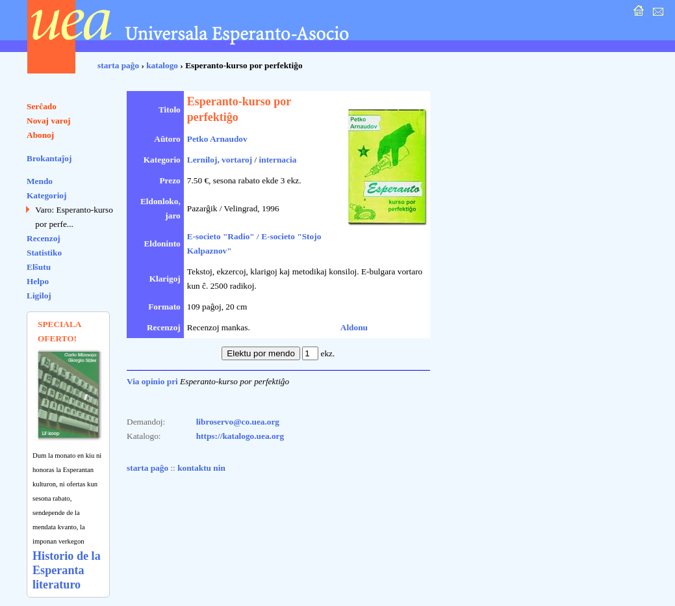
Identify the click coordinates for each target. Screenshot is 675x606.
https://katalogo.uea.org (240, 436)
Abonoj (40, 135)
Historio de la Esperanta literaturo (66, 570)
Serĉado (42, 106)
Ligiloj (39, 295)
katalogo (162, 65)
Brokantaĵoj (49, 158)
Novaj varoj (49, 120)
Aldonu (354, 327)
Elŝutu (39, 267)
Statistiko (44, 252)
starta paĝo (118, 65)
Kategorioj (46, 195)
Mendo (40, 181)
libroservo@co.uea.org (237, 422)
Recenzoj (43, 238)
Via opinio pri (152, 381)
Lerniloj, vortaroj (219, 160)
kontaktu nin (201, 468)
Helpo (38, 281)
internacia (278, 160)
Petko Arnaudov (217, 139)
